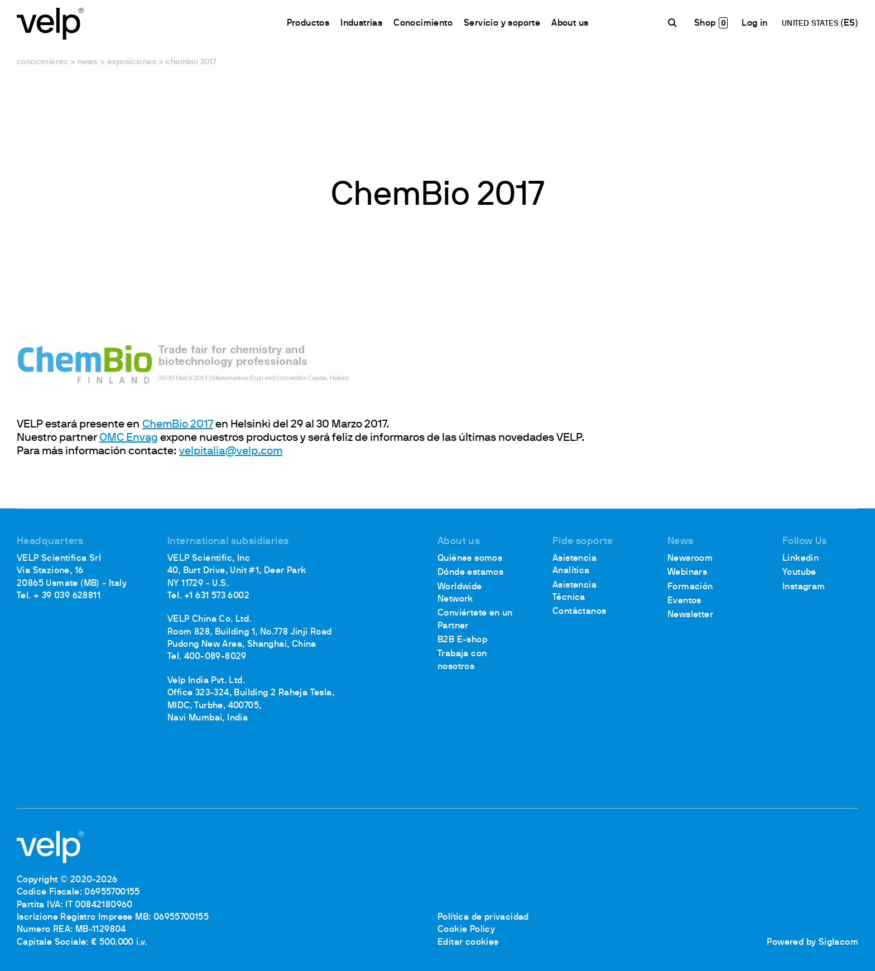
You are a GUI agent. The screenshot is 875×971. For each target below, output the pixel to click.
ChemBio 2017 (177, 425)
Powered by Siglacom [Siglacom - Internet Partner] (812, 942)
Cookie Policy (466, 930)
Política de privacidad (483, 917)
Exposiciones (131, 62)
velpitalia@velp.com (230, 451)
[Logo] (50, 22)
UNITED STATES (811, 23)
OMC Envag (128, 438)
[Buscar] (674, 22)
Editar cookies (468, 942)
